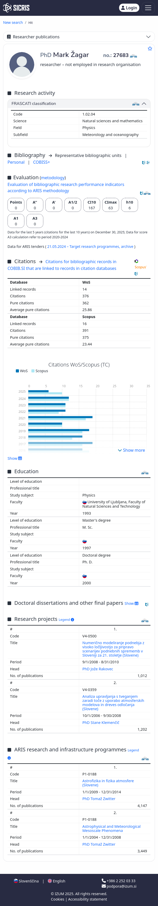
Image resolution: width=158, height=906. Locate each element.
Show (15, 458)
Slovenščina (26, 881)
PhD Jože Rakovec (98, 668)
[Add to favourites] (150, 48)
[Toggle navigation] (148, 8)
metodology (53, 178)
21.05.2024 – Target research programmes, (84, 246)
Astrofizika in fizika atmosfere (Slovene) (108, 782)
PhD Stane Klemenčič (101, 722)
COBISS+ (41, 162)
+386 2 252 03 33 (118, 880)
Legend (66, 619)
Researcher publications (33, 37)
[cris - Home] (16, 7)
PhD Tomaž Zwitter (99, 798)
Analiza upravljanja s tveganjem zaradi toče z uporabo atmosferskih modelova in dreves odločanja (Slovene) (113, 702)
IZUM (60, 893)
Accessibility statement (87, 899)
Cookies (58, 899)
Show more (131, 450)
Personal (17, 162)
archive (127, 246)
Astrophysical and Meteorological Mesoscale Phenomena (112, 828)
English (56, 881)
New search (13, 22)
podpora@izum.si (119, 886)
